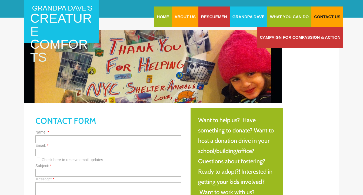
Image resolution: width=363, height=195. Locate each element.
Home (163, 16)
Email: (41, 145)
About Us (185, 16)
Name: (42, 132)
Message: (44, 179)
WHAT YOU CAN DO (289, 16)
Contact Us (327, 16)
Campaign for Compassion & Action (300, 37)
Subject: (43, 166)
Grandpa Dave (248, 16)
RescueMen (214, 16)
